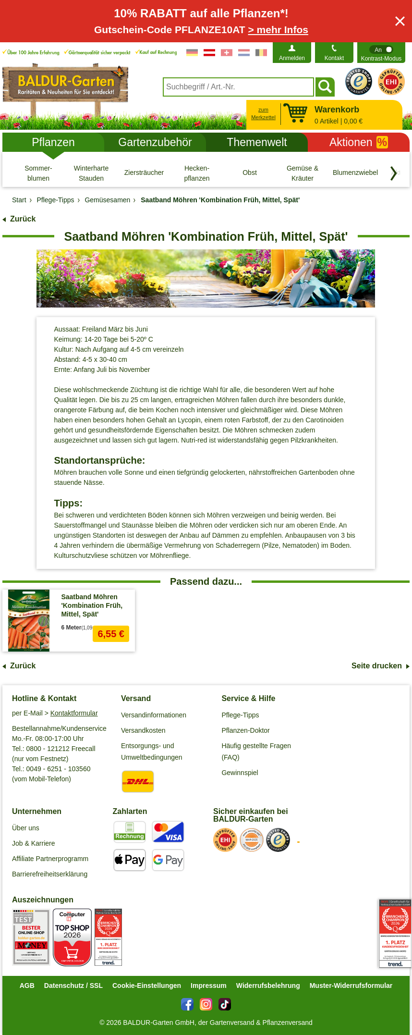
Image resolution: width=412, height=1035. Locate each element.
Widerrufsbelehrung (268, 985)
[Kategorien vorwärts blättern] (394, 173)
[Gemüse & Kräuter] (302, 173)
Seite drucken (376, 666)
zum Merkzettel (263, 114)
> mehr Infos (278, 29)
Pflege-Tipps (240, 715)
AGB (27, 985)
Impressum (209, 985)
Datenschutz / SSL (73, 985)
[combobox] (238, 87)
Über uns (25, 828)
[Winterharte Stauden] (91, 173)
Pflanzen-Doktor (245, 730)
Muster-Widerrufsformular (351, 985)
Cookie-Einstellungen (146, 985)
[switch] (381, 53)
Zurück (23, 219)
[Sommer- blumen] (38, 173)
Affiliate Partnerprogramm (50, 858)
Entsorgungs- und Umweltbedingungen (151, 751)
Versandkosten (143, 730)
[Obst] (249, 173)
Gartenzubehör (155, 142)
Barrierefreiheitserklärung (49, 874)
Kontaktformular (74, 713)
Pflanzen (53, 142)
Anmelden (292, 58)
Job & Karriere (33, 843)
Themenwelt (257, 142)
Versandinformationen (153, 715)
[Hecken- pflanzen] (196, 173)
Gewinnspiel (239, 772)
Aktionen (358, 142)
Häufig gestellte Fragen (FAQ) (256, 751)
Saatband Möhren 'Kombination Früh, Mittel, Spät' (91, 605)
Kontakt (334, 58)
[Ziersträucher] (144, 173)
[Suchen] (325, 87)
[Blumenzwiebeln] (355, 173)
